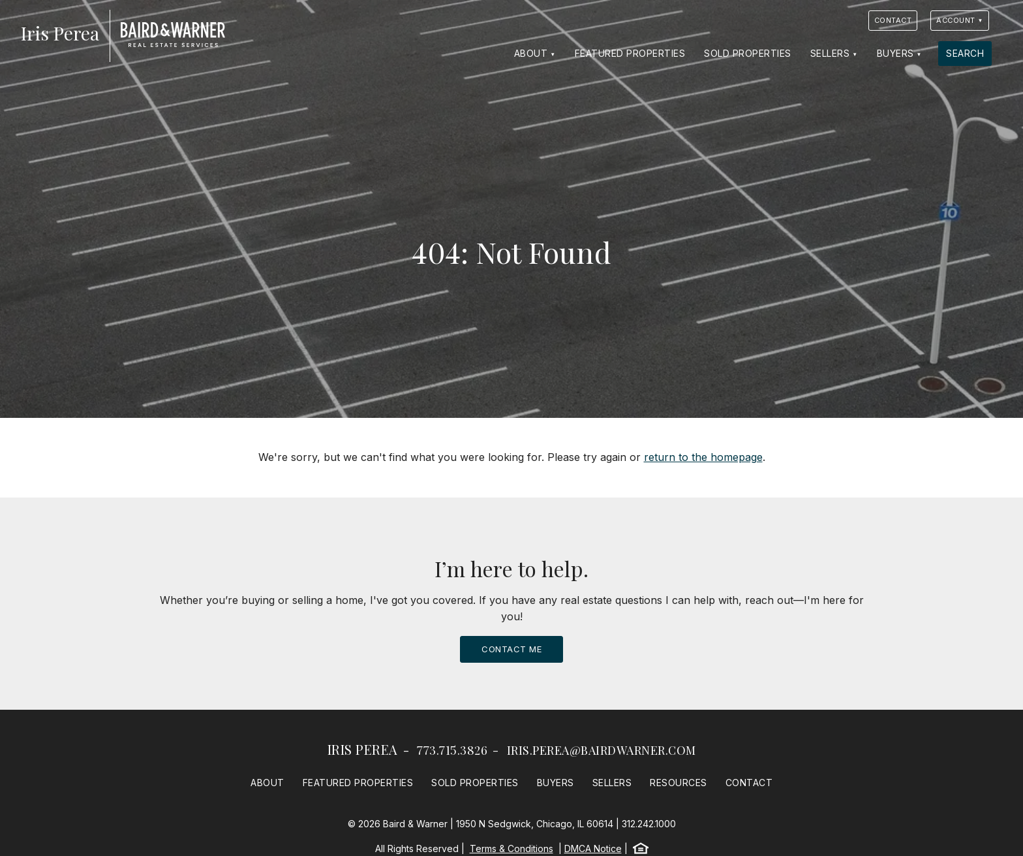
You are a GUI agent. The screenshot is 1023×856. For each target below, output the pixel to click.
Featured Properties (630, 53)
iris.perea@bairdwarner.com (601, 750)
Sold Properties (747, 53)
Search (965, 53)
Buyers (895, 53)
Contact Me (511, 649)
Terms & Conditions (511, 848)
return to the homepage (703, 457)
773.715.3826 (452, 750)
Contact (893, 20)
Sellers (830, 53)
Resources (678, 782)
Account (955, 20)
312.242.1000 (649, 823)
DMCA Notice (593, 848)
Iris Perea (363, 749)
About (531, 53)
